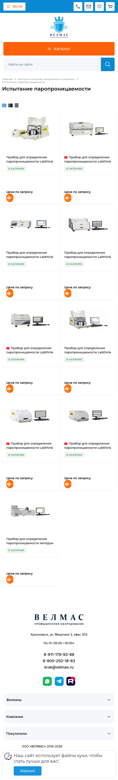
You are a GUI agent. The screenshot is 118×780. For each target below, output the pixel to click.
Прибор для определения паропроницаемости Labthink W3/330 (87, 448)
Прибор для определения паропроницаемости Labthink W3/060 (29, 352)
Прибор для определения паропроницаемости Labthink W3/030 (29, 257)
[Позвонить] (78, 6)
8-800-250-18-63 (59, 661)
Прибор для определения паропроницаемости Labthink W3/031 (87, 257)
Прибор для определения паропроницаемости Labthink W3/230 (29, 448)
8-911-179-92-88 (59, 654)
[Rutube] (70, 681)
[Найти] (108, 64)
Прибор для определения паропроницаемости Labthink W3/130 (87, 352)
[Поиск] (54, 64)
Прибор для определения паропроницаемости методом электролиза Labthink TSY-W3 (29, 543)
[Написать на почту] (88, 6)
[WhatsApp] (47, 681)
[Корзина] (110, 6)
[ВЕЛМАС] (59, 27)
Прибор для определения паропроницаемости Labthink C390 (29, 161)
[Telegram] (59, 681)
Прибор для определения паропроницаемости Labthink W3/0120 (87, 161)
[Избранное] (99, 6)
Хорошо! (27, 771)
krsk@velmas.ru (59, 667)
